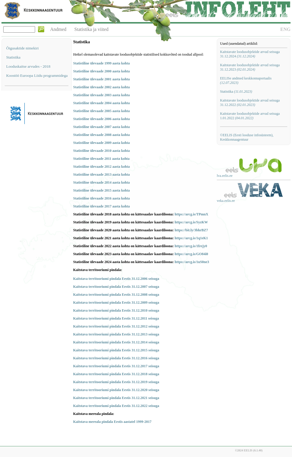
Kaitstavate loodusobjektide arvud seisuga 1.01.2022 (250, 116)
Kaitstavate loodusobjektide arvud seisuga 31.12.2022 (250, 102)
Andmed (58, 29)
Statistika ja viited (91, 29)
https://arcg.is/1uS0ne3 (192, 262)
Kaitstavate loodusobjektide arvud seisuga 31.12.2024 (250, 54)
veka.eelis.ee (226, 201)
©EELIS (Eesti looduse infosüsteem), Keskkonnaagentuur (246, 137)
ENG (285, 29)
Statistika (13, 57)
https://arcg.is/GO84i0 (191, 254)
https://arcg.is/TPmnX (191, 214)
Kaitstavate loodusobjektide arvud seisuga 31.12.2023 (250, 67)
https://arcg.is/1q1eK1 (191, 238)
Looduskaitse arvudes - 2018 (28, 66)
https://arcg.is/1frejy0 (191, 246)
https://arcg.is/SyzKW (191, 222)
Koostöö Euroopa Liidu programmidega (37, 75)
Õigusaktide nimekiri (22, 48)
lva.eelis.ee (224, 176)
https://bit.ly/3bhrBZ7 (191, 230)
